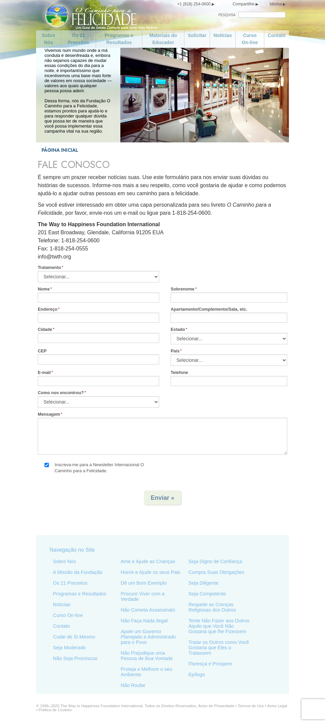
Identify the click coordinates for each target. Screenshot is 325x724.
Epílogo (196, 674)
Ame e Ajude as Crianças (148, 561)
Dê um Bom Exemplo (144, 583)
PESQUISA (226, 15)
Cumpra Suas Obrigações (216, 572)
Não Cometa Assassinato (148, 610)
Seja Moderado (69, 647)
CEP (42, 350)
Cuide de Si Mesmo (74, 637)
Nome (44, 288)
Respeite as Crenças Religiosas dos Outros (212, 607)
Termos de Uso (251, 706)
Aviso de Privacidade (216, 706)
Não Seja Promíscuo (75, 658)
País (175, 350)
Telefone (179, 372)
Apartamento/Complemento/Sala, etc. (209, 309)
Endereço (47, 309)
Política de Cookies (55, 710)
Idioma (276, 4)
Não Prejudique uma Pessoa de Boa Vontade (147, 655)
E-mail (44, 372)
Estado (178, 329)
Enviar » (162, 497)
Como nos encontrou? (61, 392)
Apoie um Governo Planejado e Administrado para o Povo (148, 637)
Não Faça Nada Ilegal (144, 620)
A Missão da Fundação (77, 572)
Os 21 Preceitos (78, 39)
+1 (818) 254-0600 (193, 4)
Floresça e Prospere (210, 663)
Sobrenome (183, 288)
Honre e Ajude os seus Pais (150, 572)
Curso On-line (250, 39)
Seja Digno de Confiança (215, 561)
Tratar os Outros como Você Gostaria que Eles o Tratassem (218, 648)
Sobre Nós (48, 39)
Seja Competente (207, 593)
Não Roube (133, 685)
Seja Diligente (203, 583)
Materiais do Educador (163, 39)
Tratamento (49, 267)
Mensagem (49, 414)
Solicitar (197, 35)
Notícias (222, 35)
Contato (277, 35)
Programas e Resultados (119, 39)
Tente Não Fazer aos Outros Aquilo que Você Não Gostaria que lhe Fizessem (218, 626)
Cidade (45, 329)
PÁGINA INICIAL (59, 150)
